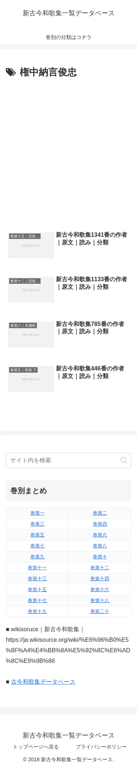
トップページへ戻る (36, 747)
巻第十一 (37, 567)
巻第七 (37, 546)
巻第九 (37, 556)
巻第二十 (99, 611)
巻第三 (37, 524)
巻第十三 (37, 578)
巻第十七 (37, 600)
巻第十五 (37, 589)
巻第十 (100, 556)
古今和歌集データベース (43, 682)
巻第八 (100, 546)
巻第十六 (99, 589)
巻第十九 (37, 611)
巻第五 (37, 535)
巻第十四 (99, 578)
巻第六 (100, 535)
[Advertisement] (68, 153)
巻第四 (100, 524)
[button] (123, 460)
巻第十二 (99, 567)
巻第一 (37, 513)
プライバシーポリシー (101, 747)
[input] (68, 460)
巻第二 (100, 513)
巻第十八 (99, 600)
